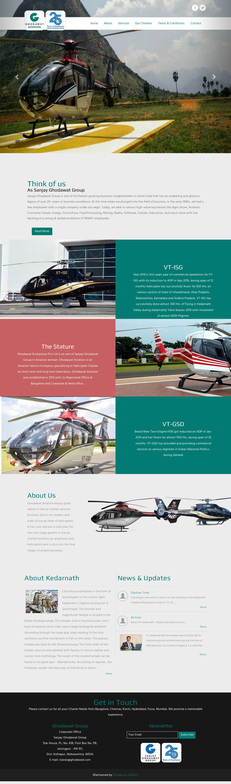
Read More (42, 231)
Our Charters (143, 23)
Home (94, 23)
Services (123, 23)
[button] (17, 76)
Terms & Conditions (171, 23)
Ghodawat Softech (125, 775)
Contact (195, 23)
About (108, 23)
